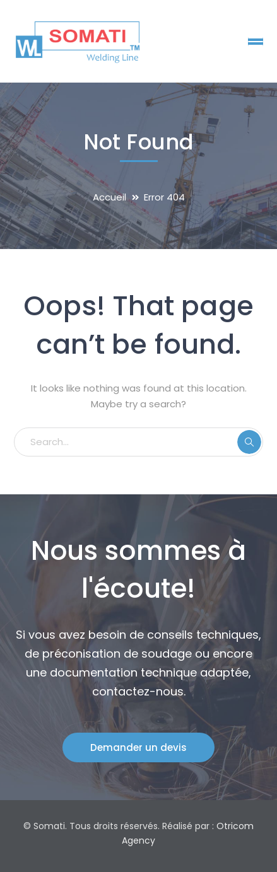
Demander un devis (138, 747)
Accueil (109, 197)
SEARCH (249, 442)
